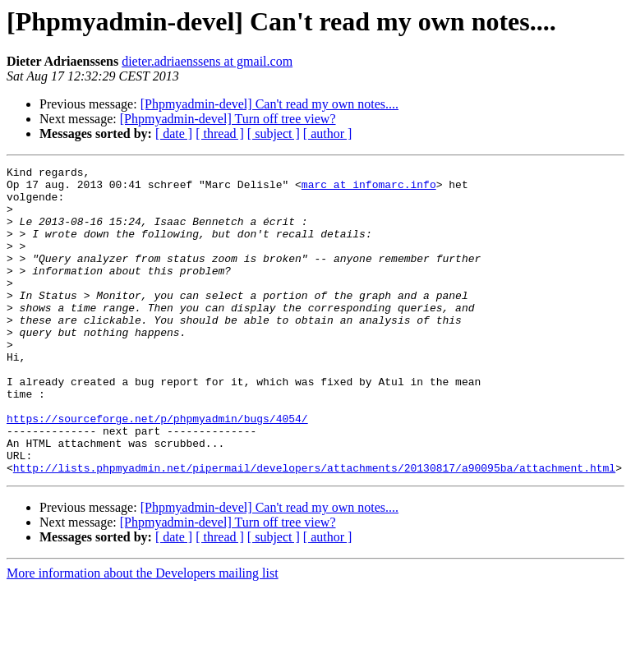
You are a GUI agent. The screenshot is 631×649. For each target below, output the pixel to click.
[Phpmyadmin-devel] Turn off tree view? (228, 119)
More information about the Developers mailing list (143, 635)
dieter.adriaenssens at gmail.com (207, 61)
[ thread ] (220, 133)
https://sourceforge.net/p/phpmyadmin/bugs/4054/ (157, 470)
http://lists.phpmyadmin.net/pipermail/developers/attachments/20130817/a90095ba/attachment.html (314, 529)
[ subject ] (273, 133)
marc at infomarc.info (369, 189)
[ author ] (327, 133)
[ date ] (173, 133)
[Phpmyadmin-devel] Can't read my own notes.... (269, 104)
